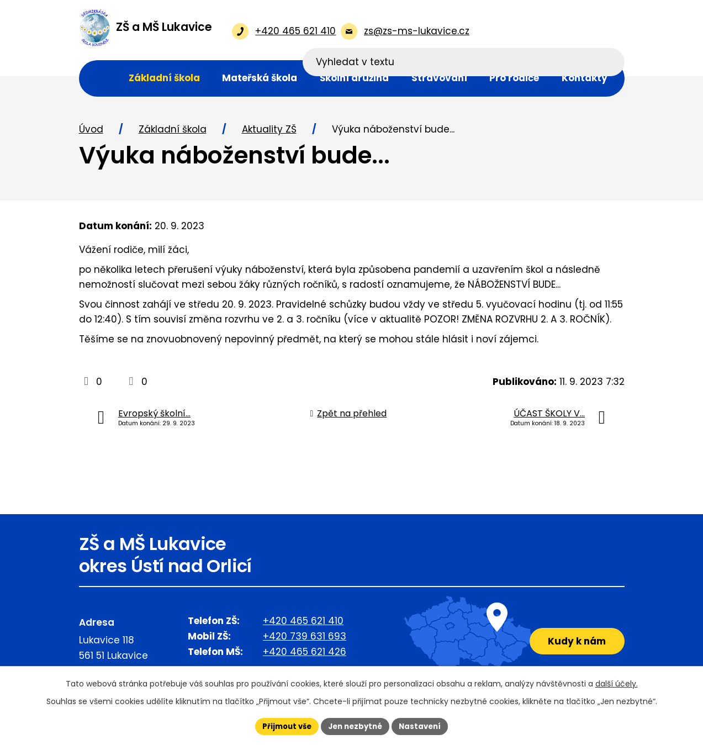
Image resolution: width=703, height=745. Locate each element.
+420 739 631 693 (304, 637)
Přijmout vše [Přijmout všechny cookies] (283, 725)
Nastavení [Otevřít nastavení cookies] (425, 725)
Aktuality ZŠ (269, 130)
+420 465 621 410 (303, 621)
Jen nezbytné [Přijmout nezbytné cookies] (356, 725)
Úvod (91, 130)
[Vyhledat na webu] (553, 30)
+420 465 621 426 (304, 652)
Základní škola (173, 130)
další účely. (616, 682)
